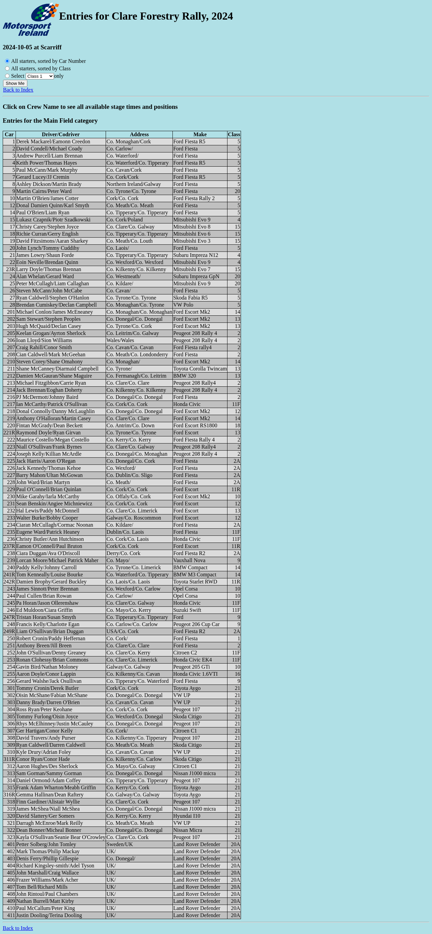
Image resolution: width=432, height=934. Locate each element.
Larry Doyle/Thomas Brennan (48, 269)
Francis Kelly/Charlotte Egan (48, 624)
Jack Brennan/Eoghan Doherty (49, 390)
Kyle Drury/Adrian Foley (43, 752)
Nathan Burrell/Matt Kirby (45, 901)
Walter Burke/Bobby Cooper (47, 518)
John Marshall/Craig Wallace (47, 873)
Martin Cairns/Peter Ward (44, 191)
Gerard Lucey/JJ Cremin (42, 177)
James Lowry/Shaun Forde (45, 255)
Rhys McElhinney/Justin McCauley (54, 723)
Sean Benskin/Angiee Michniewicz (54, 503)
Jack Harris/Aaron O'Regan (46, 461)
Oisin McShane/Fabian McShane (52, 695)
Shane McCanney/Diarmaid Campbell (57, 369)
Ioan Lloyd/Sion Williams (44, 340)
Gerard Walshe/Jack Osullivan (49, 681)
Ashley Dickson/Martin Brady (49, 184)
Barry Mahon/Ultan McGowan (49, 475)
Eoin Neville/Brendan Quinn (47, 262)
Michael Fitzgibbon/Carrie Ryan (51, 383)
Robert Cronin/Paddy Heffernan (50, 638)
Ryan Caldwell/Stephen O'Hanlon (52, 298)
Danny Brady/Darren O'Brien (48, 702)
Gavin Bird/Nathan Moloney (47, 667)
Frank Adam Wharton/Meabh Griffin (56, 787)
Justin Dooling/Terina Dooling (49, 915)
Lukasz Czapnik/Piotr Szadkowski (53, 219)
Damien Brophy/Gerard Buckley (51, 581)
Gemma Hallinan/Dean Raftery (50, 794)
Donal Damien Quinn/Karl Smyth (52, 205)
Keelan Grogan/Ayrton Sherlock (51, 333)
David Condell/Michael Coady (49, 148)
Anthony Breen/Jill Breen (44, 645)
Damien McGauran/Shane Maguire (54, 376)
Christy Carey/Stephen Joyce (47, 227)
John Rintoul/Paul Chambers (47, 894)
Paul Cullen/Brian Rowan (44, 596)
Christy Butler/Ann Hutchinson (50, 539)
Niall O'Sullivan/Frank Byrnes (49, 447)
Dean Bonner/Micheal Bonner (48, 830)
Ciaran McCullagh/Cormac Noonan (54, 525)
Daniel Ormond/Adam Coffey (48, 780)
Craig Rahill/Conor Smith (44, 347)
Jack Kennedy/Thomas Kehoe (48, 468)
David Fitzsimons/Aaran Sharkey (52, 241)
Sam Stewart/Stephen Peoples (48, 319)
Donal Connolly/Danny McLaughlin (55, 411)
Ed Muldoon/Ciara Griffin (44, 610)
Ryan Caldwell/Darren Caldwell (51, 745)
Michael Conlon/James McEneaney (54, 312)
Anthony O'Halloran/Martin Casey (53, 418)
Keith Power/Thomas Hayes (46, 163)
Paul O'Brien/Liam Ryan (43, 212)
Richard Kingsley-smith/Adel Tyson (55, 865)
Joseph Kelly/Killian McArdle (49, 454)
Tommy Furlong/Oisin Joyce (47, 716)
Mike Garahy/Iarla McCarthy (47, 496)
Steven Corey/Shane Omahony (49, 361)
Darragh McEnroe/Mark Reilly (49, 823)
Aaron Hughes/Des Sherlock (47, 766)
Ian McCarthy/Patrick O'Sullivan (51, 404)
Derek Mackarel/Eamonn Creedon (53, 141)
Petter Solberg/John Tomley (46, 844)
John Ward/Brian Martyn (43, 482)
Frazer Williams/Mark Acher (47, 880)
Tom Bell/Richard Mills (42, 887)
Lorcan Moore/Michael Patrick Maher (57, 560)
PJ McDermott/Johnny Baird (47, 397)
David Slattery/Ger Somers (45, 816)
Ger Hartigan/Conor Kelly (44, 731)
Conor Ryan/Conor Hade (43, 759)
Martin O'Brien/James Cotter (47, 198)
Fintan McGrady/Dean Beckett (49, 425)
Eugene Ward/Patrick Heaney (48, 532)
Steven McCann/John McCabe (49, 290)
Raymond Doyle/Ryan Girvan (48, 432)
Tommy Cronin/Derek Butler (47, 688)
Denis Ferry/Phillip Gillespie (47, 858)
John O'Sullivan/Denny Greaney (51, 652)
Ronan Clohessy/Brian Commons (52, 660)
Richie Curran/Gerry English (47, 234)
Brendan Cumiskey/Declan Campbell (56, 305)
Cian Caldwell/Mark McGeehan (50, 354)
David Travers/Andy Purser (46, 738)
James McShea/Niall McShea (48, 809)
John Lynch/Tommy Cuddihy (47, 248)
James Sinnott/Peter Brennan (47, 589)
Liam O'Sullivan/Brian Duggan (50, 631)
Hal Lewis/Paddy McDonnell (48, 510)
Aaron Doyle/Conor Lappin (46, 674)
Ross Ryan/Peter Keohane (44, 709)
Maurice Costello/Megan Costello (52, 439)
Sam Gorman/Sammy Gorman (49, 773)
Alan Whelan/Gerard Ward (45, 276)
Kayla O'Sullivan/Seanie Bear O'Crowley (61, 837)
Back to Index (18, 90)
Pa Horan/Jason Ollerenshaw (47, 603)
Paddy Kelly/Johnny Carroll (46, 567)
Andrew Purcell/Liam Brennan (49, 156)
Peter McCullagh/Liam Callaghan (52, 283)
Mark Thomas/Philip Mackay (48, 851)
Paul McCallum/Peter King (45, 908)
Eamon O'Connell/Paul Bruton (49, 546)
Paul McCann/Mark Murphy (47, 170)
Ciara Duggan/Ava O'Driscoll (48, 553)
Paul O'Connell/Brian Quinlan (48, 489)
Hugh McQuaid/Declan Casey (48, 326)
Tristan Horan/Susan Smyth (46, 617)
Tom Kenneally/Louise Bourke (49, 574)
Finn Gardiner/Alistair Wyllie (48, 802)
